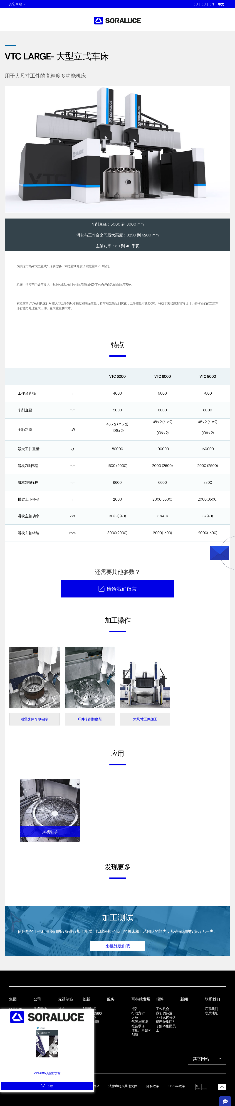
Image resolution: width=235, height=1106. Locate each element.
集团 (13, 999)
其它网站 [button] (17, 4)
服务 (110, 999)
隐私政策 (152, 1086)
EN (212, 4)
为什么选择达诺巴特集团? (166, 1019)
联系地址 (211, 1013)
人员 (134, 1017)
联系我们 (212, 999)
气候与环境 (139, 1022)
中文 (221, 4)
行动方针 (138, 1013)
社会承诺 (138, 1026)
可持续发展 (140, 999)
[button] (222, 1087)
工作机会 (162, 1009)
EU (195, 4)
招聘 (159, 999)
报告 (134, 1009)
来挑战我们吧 (117, 946)
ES (204, 4)
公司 (37, 999)
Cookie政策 (176, 1086)
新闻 (184, 999)
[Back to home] (117, 20)
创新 (86, 999)
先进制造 (65, 999)
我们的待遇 (164, 1013)
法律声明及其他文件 (123, 1086)
